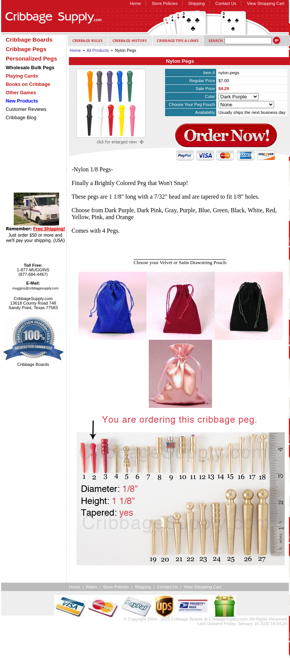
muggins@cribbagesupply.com (35, 288)
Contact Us (225, 3)
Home (135, 3)
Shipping (196, 3)
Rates (91, 587)
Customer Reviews (26, 109)
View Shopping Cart (265, 3)
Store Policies (165, 3)
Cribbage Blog (21, 117)
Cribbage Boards (187, 619)
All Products (98, 50)
